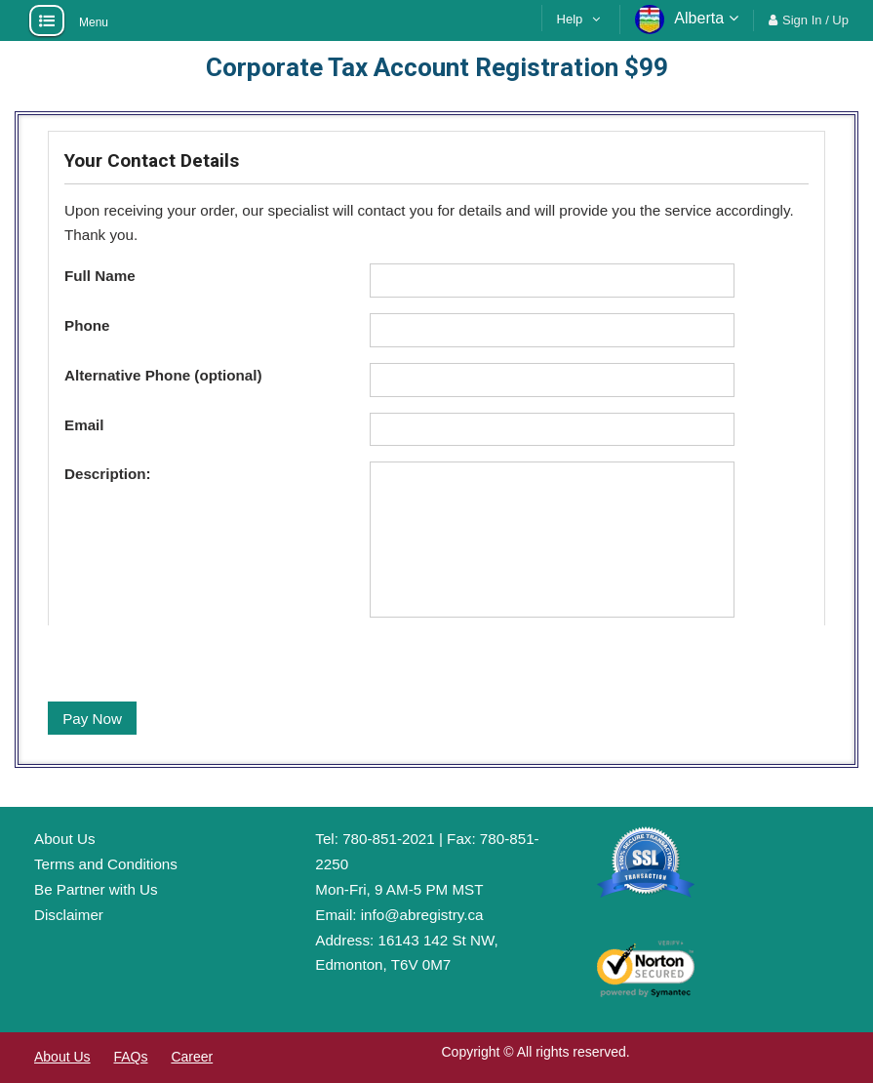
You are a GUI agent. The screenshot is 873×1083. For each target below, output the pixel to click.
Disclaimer (68, 914)
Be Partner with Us (96, 889)
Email (84, 425)
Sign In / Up (815, 20)
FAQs (130, 1056)
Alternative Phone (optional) (163, 375)
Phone (86, 325)
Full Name (100, 275)
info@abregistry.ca (422, 914)
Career (192, 1056)
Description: (107, 473)
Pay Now (92, 718)
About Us (64, 838)
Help (570, 19)
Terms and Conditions (106, 864)
